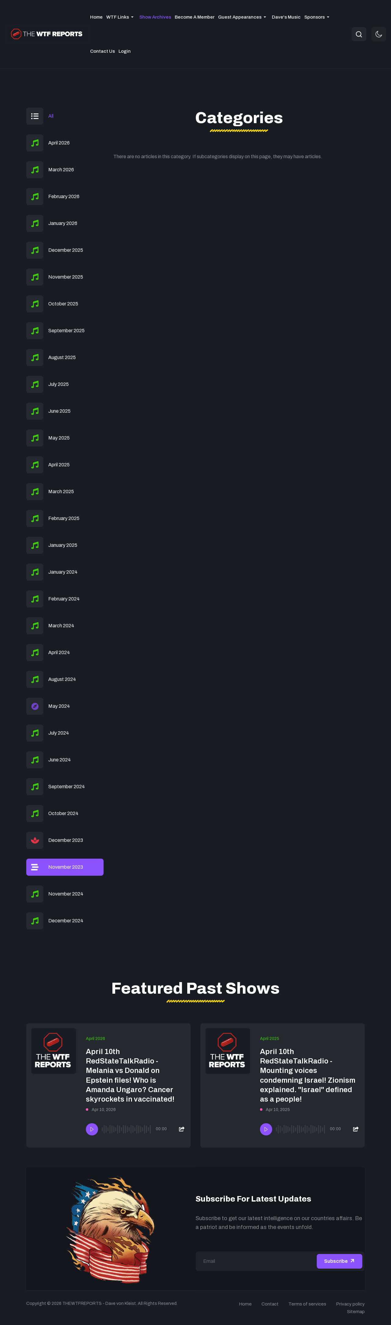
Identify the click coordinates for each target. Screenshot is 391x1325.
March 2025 (61, 491)
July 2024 (58, 733)
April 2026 (59, 142)
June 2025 (59, 411)
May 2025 (59, 437)
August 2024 (62, 679)
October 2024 (63, 813)
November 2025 (65, 277)
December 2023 (65, 840)
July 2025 (58, 384)
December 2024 (65, 920)
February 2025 (63, 518)
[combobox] (359, 34)
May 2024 (59, 706)
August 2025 (62, 357)
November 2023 (65, 867)
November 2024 (65, 893)
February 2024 (64, 598)
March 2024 (61, 625)
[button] (120, 17)
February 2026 (63, 196)
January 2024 (63, 572)
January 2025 (62, 545)
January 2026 (62, 223)
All (50, 116)
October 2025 (63, 303)
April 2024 (59, 652)
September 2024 (66, 786)
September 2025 (66, 330)
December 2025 (65, 250)
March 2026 (61, 169)
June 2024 (59, 759)
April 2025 (59, 464)
